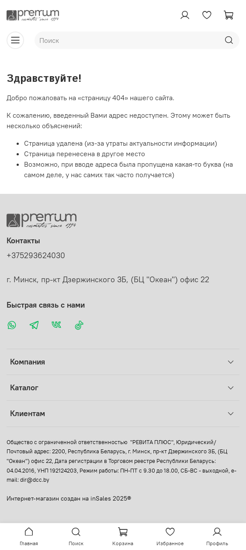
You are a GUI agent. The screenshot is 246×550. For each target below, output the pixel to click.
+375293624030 (36, 255)
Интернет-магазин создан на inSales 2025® (69, 498)
